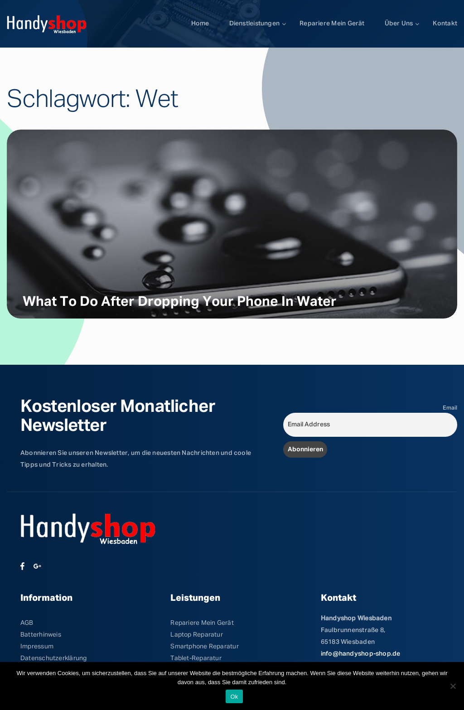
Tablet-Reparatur (196, 658)
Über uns (399, 23)
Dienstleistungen (254, 23)
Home (200, 23)
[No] (452, 686)
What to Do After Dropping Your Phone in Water (180, 302)
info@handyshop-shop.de (361, 654)
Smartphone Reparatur (204, 646)
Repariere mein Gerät (332, 23)
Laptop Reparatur (196, 635)
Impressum (36, 646)
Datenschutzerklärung (53, 658)
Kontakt (445, 23)
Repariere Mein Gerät (201, 623)
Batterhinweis (40, 635)
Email (450, 408)
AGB (27, 623)
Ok (234, 696)
